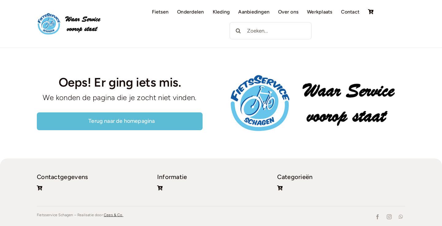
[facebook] (377, 216)
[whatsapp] (401, 216)
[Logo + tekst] (70, 14)
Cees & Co (113, 215)
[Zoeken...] (271, 30)
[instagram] (389, 216)
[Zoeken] (238, 30)
